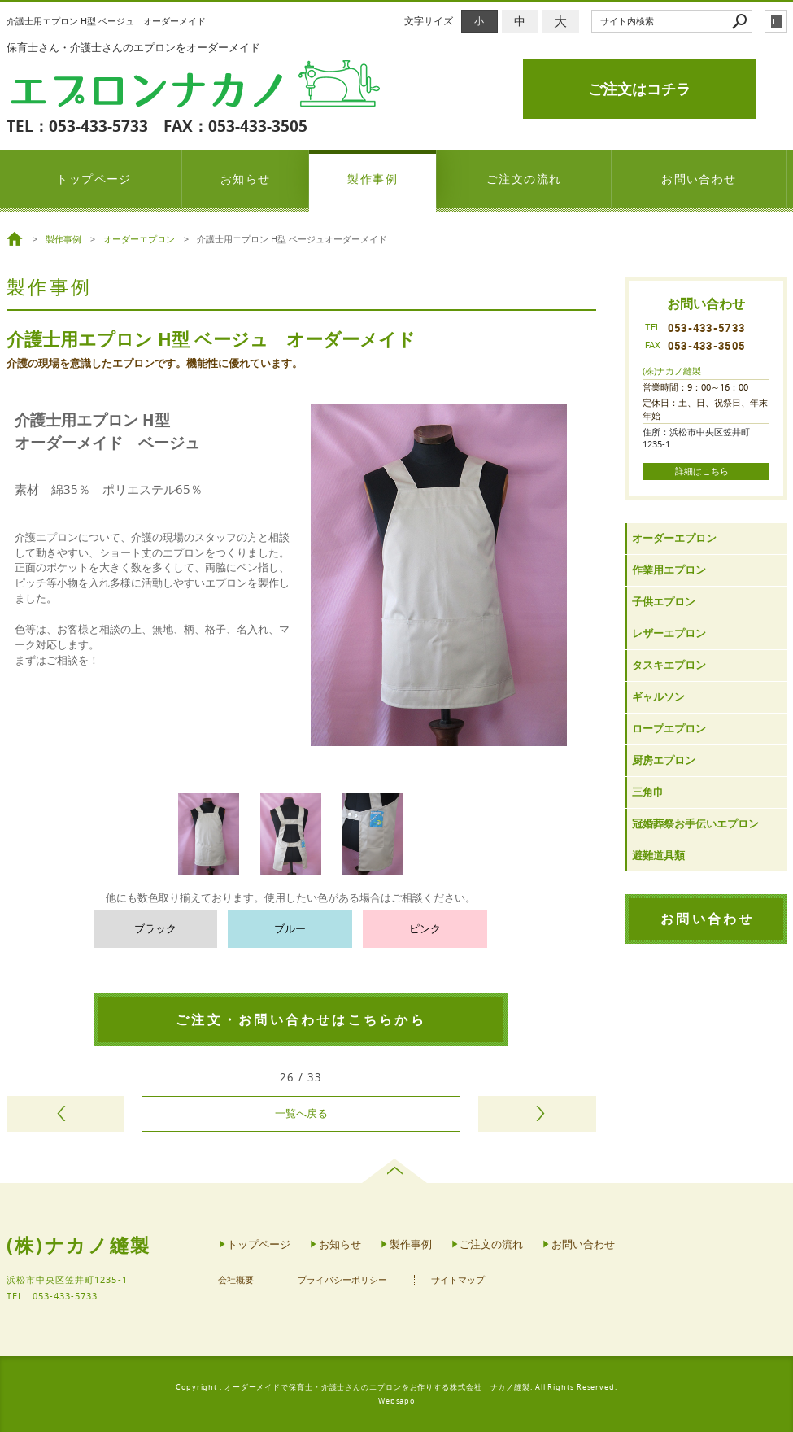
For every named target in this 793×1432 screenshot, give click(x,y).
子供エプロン (663, 602)
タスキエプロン (669, 665)
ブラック (155, 929)
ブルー (290, 929)
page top (396, 1171)
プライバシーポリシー (342, 1280)
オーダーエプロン (674, 538)
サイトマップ (458, 1280)
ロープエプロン (669, 729)
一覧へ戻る (301, 1113)
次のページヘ (537, 1114)
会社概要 (236, 1280)
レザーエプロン (669, 633)
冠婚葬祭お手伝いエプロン (695, 824)
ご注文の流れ (524, 178)
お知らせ (245, 178)
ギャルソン (658, 697)
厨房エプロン (663, 760)
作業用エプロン (669, 570)
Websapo (396, 1401)
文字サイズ (428, 21)
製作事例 (372, 178)
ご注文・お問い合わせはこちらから (301, 1019)
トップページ (94, 178)
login (776, 21)
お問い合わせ (699, 178)
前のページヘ (65, 1114)
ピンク (425, 929)
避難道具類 (658, 855)
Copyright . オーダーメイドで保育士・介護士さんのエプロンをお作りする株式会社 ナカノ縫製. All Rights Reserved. (396, 1387)
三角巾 (648, 792)
